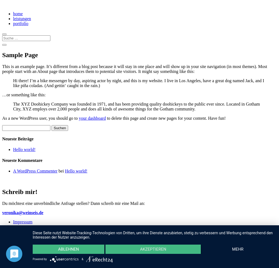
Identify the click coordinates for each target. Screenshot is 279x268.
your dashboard (92, 118)
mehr (238, 249)
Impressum (22, 222)
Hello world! (24, 149)
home (18, 13)
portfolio (20, 23)
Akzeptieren (153, 249)
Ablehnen (68, 249)
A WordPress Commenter (35, 171)
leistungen (22, 18)
